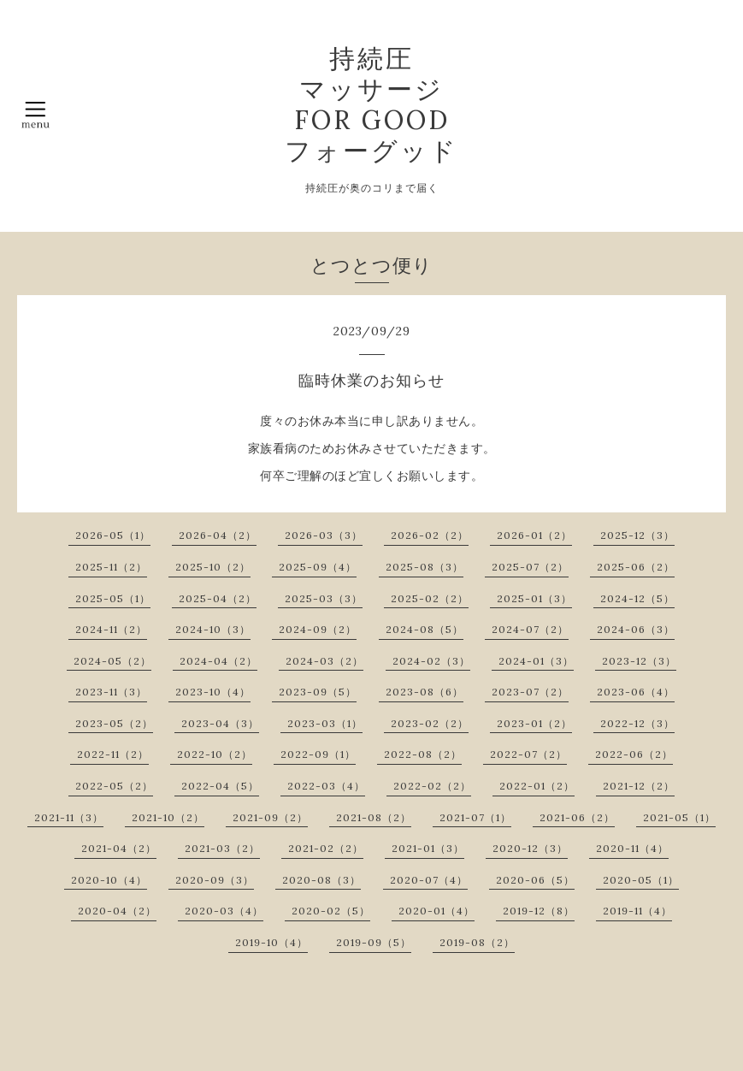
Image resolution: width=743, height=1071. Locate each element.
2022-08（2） (423, 754)
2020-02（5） (331, 910)
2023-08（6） (424, 691)
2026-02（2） (430, 535)
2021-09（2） (270, 817)
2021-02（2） (325, 848)
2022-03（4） (326, 785)
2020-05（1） (641, 879)
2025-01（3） (534, 598)
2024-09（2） (318, 629)
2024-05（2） (112, 660)
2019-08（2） (477, 942)
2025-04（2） (218, 598)
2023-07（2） (530, 691)
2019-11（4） (637, 910)
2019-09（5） (373, 942)
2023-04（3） (220, 723)
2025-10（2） (213, 566)
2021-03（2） (222, 848)
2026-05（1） (112, 535)
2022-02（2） (432, 785)
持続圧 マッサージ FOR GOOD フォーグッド (371, 104)
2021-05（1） (679, 817)
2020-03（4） (224, 910)
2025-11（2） (111, 566)
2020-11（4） (632, 848)
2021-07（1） (475, 817)
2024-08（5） (424, 629)
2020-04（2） (117, 910)
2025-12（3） (637, 535)
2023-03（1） (325, 723)
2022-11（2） (113, 754)
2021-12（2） (639, 785)
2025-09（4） (318, 566)
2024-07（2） (530, 629)
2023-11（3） (111, 691)
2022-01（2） (537, 785)
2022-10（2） (214, 754)
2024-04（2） (218, 660)
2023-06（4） (636, 691)
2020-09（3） (214, 879)
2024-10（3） (213, 629)
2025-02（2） (430, 598)
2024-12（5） (637, 598)
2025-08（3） (424, 566)
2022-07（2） (528, 754)
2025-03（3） (324, 598)
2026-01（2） (534, 535)
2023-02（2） (430, 723)
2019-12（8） (539, 910)
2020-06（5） (535, 879)
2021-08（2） (373, 817)
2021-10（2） (168, 817)
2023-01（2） (534, 723)
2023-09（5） (318, 691)
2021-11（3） (68, 817)
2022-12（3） (637, 723)
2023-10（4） (213, 691)
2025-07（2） (530, 566)
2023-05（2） (114, 723)
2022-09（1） (318, 754)
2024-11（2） (111, 629)
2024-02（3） (431, 660)
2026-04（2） (218, 535)
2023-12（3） (639, 660)
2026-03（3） (324, 535)
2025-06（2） (636, 566)
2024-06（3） (636, 629)
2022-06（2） (634, 754)
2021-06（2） (577, 817)
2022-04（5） (220, 785)
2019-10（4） (271, 942)
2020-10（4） (109, 879)
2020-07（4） (429, 879)
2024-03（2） (324, 660)
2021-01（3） (428, 848)
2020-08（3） (321, 879)
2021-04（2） (118, 848)
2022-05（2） (114, 785)
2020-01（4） (436, 910)
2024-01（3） (536, 660)
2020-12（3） (530, 848)
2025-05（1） (112, 598)
